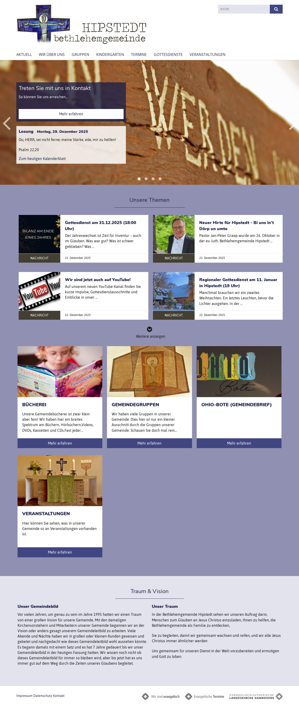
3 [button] (153, 179)
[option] (149, 122)
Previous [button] (6, 122)
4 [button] (160, 179)
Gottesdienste (168, 54)
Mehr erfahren (71, 114)
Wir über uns (52, 54)
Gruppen (80, 54)
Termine (139, 54)
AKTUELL (24, 54)
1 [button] (139, 179)
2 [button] (146, 179)
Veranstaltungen (207, 54)
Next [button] (293, 122)
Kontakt (58, 696)
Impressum (24, 696)
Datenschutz (42, 696)
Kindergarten (110, 54)
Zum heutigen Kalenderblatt (42, 158)
